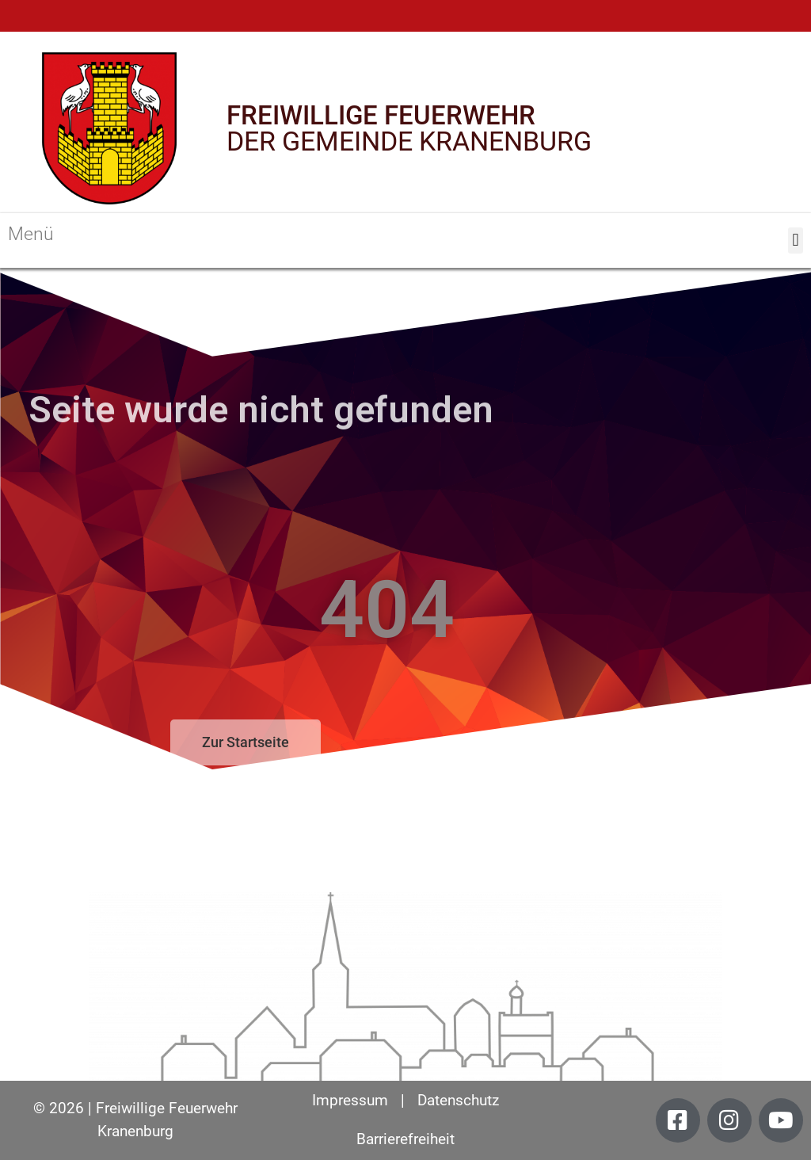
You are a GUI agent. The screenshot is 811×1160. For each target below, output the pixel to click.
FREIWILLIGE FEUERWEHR (381, 115)
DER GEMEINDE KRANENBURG (409, 141)
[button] (795, 240)
